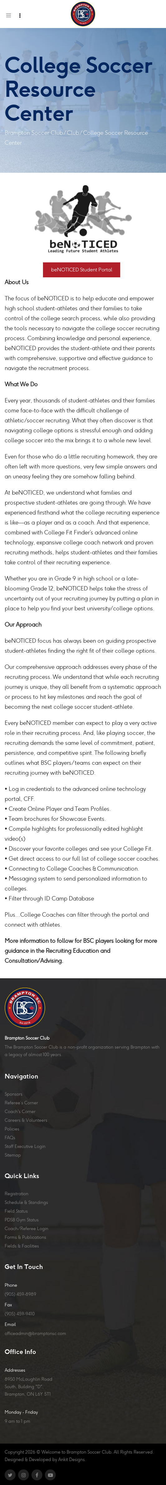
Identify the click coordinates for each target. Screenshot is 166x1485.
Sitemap (13, 1155)
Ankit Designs (71, 1459)
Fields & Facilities (22, 1246)
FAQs (10, 1137)
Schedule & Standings (26, 1202)
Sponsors (13, 1094)
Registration (16, 1193)
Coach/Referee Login (26, 1228)
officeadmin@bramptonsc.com (35, 1333)
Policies (12, 1129)
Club (73, 132)
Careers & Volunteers (26, 1120)
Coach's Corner (20, 1111)
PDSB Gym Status (22, 1220)
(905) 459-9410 (20, 1314)
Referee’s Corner (21, 1103)
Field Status (16, 1211)
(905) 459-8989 (20, 1294)
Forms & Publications (25, 1237)
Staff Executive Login (25, 1146)
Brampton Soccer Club (34, 132)
